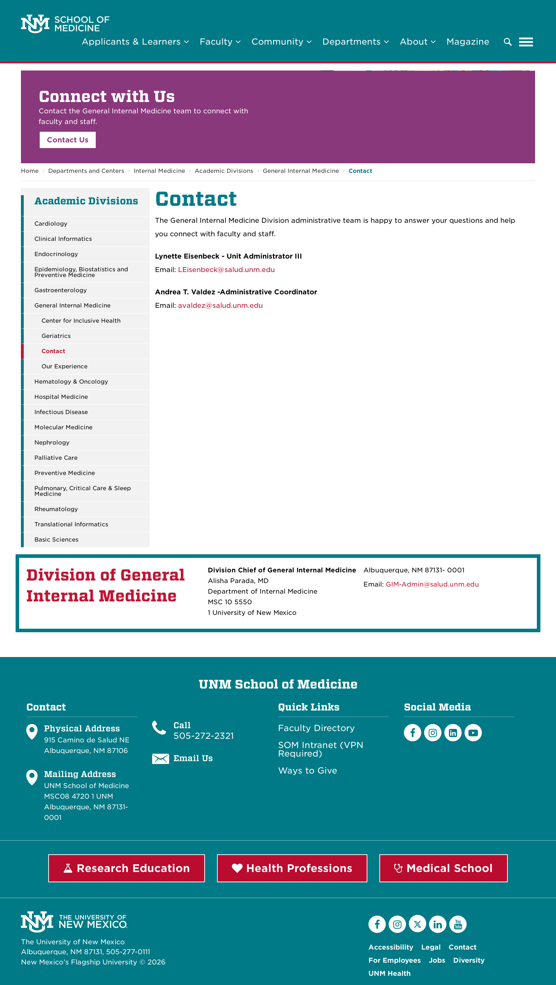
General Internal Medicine (301, 171)
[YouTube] (458, 924)
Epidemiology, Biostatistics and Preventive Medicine (81, 272)
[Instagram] (432, 732)
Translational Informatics (71, 524)
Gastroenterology (60, 290)
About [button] (418, 41)
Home (30, 171)
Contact (360, 171)
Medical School (443, 868)
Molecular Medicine (63, 427)
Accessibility (390, 947)
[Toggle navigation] (526, 41)
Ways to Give (307, 770)
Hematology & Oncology (71, 382)
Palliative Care (56, 458)
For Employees (394, 960)
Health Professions (292, 868)
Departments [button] (355, 41)
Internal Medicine (159, 171)
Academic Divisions (224, 171)
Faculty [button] (220, 41)
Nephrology (52, 443)
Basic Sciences (56, 540)
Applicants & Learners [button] (135, 41)
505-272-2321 (203, 736)
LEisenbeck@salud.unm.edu (226, 270)
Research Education (126, 868)
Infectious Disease (61, 412)
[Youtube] (473, 732)
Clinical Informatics (63, 239)
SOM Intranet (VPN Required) (320, 749)
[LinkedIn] (453, 732)
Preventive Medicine (64, 473)
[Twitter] (417, 923)
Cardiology (50, 224)
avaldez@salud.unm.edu (220, 305)
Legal (431, 947)
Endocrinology (56, 254)
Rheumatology (56, 509)
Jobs (437, 960)
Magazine (467, 41)
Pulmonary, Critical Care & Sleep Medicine (82, 491)
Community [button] (281, 41)
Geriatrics (56, 336)
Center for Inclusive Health (81, 321)
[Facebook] (412, 732)
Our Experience (64, 366)
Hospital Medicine (61, 397)
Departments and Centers (86, 171)
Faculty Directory (316, 728)
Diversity (469, 960)
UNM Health (389, 973)
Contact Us (68, 140)
